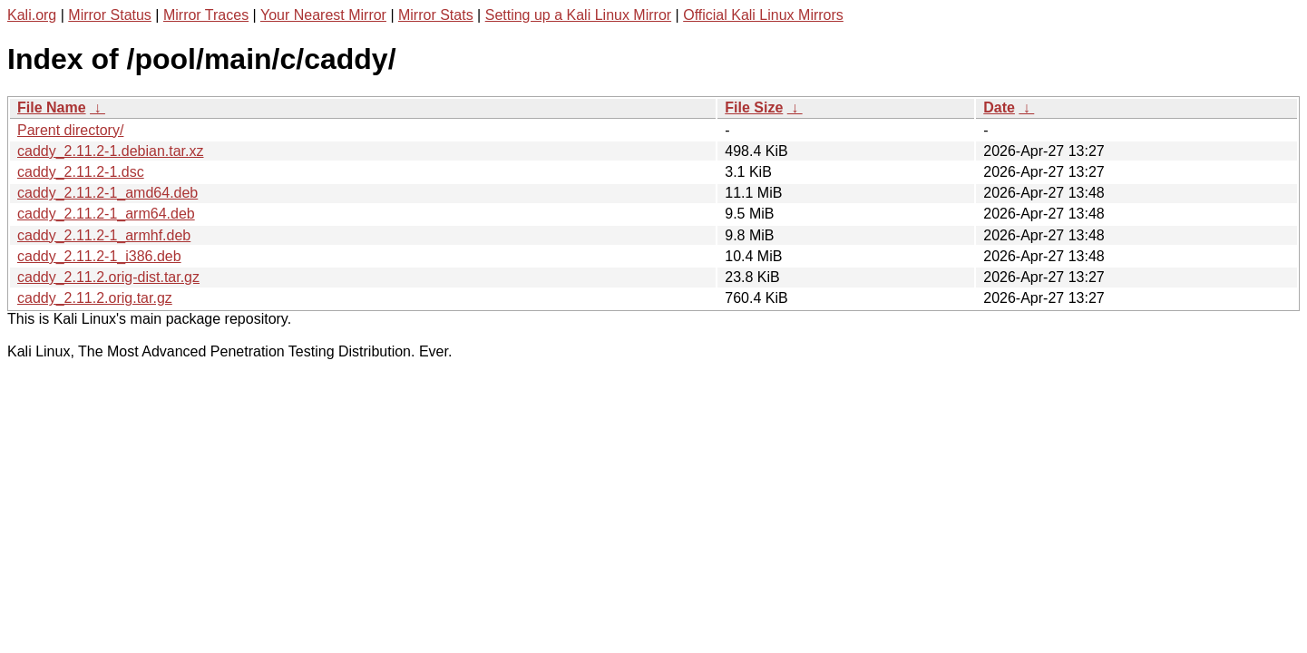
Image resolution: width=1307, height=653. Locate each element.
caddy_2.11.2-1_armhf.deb (103, 235)
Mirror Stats (435, 15)
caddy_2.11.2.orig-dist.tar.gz (108, 277)
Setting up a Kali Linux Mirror (578, 15)
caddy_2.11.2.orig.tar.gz (94, 298)
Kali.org (31, 15)
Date (999, 107)
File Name (51, 107)
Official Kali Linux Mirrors (763, 15)
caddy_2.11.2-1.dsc (80, 172)
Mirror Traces (206, 15)
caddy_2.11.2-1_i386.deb (99, 256)
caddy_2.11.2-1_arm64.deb (106, 213)
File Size (754, 107)
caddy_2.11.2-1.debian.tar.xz (110, 151)
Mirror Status (109, 15)
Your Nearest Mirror (323, 15)
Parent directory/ (70, 130)
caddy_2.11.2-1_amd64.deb (107, 192)
